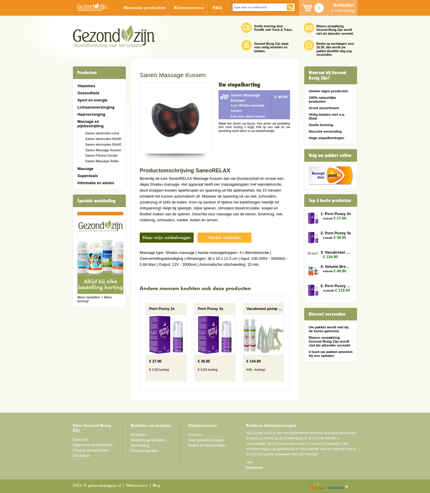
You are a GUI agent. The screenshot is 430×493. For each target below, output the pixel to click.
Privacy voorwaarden (90, 450)
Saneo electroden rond (102, 133)
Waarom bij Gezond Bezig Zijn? (327, 75)
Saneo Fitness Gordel (101, 155)
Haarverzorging (91, 114)
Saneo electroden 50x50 (103, 144)
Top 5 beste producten (330, 200)
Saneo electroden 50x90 (103, 139)
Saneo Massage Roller (102, 161)
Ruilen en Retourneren (207, 445)
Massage (85, 168)
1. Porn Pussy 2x (336, 213)
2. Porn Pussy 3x (336, 233)
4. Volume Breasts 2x (336, 266)
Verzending (139, 445)
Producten (87, 72)
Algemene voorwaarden (93, 445)
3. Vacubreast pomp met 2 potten (336, 252)
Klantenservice (189, 7)
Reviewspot (338, 487)
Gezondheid (88, 93)
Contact (194, 434)
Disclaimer (81, 455)
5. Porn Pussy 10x (336, 286)
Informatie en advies (95, 183)
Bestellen (138, 434)
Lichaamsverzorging (95, 107)
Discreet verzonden (327, 314)
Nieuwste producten (144, 7)
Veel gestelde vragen (206, 440)
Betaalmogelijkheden (148, 440)
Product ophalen (144, 451)
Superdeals (87, 176)
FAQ (217, 7)
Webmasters (137, 486)
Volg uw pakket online (330, 155)
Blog (156, 486)
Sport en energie (92, 100)
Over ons (80, 439)
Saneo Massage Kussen (103, 150)
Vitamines (86, 86)
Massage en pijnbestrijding (90, 123)
